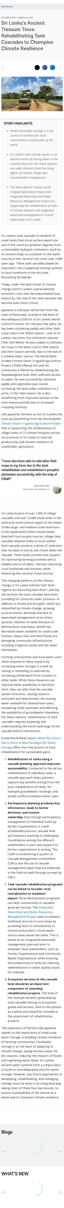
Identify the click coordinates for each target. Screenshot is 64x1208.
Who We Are (7, 6)
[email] (3, 67)
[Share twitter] (37, 67)
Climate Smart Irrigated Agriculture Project (31, 423)
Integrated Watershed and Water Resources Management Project (30, 912)
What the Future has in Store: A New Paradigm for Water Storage (30, 742)
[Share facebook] (44, 67)
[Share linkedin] (52, 67)
